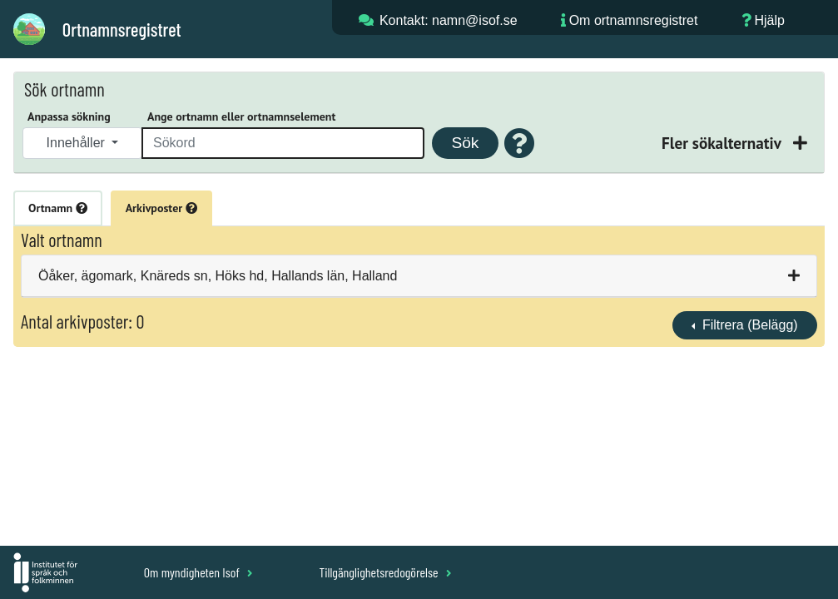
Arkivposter (161, 207)
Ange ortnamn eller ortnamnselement (241, 116)
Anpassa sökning (69, 116)
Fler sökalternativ (723, 142)
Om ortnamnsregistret (633, 20)
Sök (465, 142)
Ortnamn (57, 207)
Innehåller (78, 143)
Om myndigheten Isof (198, 572)
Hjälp (769, 20)
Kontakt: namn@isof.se (448, 20)
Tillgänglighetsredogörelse (385, 572)
